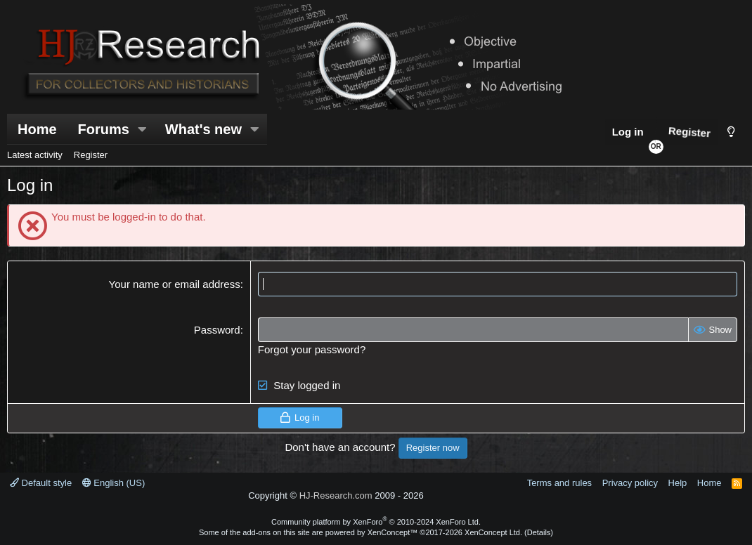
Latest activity (35, 155)
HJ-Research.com (335, 495)
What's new (203, 129)
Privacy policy (630, 483)
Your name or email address (174, 284)
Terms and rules (559, 483)
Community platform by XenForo (376, 522)
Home (37, 129)
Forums (103, 129)
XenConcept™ (393, 532)
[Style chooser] (731, 132)
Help (677, 483)
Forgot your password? (311, 349)
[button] (143, 129)
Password (217, 330)
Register (91, 155)
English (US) (113, 483)
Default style (41, 483)
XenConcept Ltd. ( (496, 532)
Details (539, 532)
